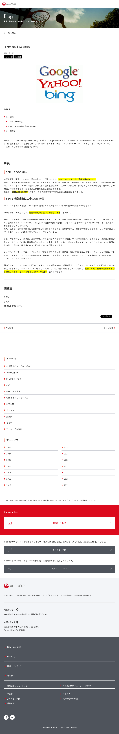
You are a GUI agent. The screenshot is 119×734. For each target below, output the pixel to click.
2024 (8, 453)
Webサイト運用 (13, 391)
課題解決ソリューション (17, 686)
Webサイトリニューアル (17, 397)
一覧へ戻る (11, 32)
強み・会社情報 (14, 647)
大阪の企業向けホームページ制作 (77, 686)
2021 (66, 459)
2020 (8, 466)
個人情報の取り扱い (71, 698)
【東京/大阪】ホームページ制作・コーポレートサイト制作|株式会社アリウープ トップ (36, 500)
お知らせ (66, 694)
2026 (8, 447)
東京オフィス (10, 609)
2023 (66, 453)
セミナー (10, 422)
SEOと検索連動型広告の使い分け (22, 126)
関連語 (10, 131)
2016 (8, 478)
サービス (11, 656)
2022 (8, 459)
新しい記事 (108, 328)
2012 (66, 485)
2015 (66, 478)
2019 (66, 466)
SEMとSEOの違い (16, 121)
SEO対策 (10, 404)
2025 (66, 447)
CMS (8, 385)
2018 (8, 472)
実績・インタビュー (15, 666)
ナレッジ (9, 57)
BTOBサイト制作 (13, 378)
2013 (8, 485)
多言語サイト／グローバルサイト (21, 366)
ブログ (73, 500)
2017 (66, 472)
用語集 (18, 57)
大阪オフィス (10, 622)
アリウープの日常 (14, 429)
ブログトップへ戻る (59, 327)
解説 (9, 116)
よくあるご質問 (37, 550)
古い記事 (9, 328)
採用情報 (10, 703)
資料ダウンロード (37, 568)
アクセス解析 (12, 372)
